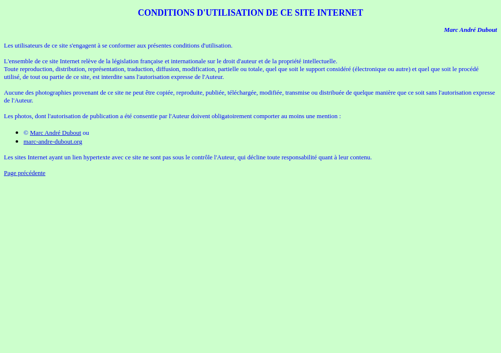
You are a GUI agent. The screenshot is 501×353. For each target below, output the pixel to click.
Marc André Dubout (55, 132)
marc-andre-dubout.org (52, 141)
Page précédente (25, 172)
